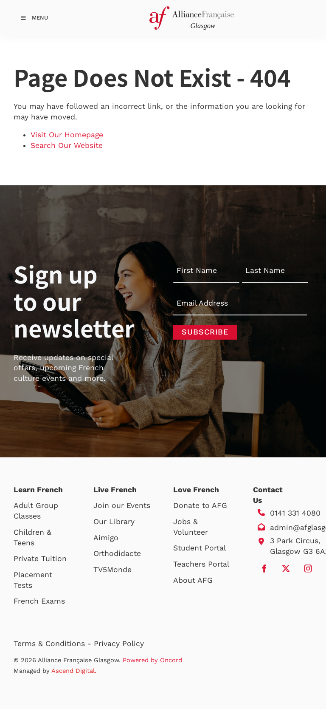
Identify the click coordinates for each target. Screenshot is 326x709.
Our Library (114, 521)
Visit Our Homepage (67, 134)
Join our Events (121, 505)
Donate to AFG (200, 505)
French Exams (39, 601)
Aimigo (105, 537)
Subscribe (205, 331)
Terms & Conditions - (54, 643)
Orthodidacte (117, 553)
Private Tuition (40, 558)
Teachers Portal (201, 564)
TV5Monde (112, 569)
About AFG (193, 580)
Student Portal (199, 548)
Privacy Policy (119, 643)
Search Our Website (67, 145)
